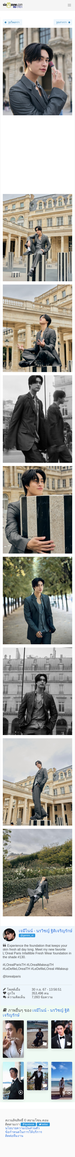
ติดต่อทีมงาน (14, 1135)
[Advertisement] (37, 156)
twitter (43, 1124)
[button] (69, 5)
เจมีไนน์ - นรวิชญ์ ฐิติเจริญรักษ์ (45, 931)
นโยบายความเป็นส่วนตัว (22, 1128)
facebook (28, 1124)
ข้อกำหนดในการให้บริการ (23, 1132)
